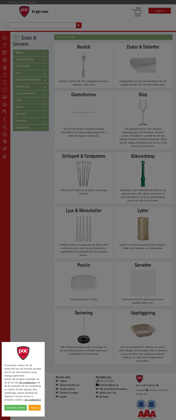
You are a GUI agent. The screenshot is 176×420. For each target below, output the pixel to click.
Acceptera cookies (15, 407)
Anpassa (34, 407)
